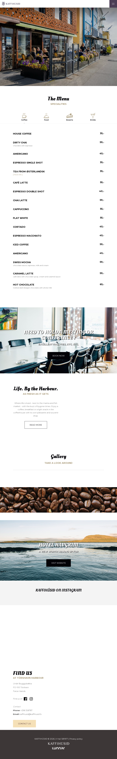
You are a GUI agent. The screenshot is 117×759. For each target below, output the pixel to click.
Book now (58, 356)
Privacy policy (75, 739)
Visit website (58, 563)
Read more (36, 425)
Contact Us (24, 723)
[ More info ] (18, 175)
